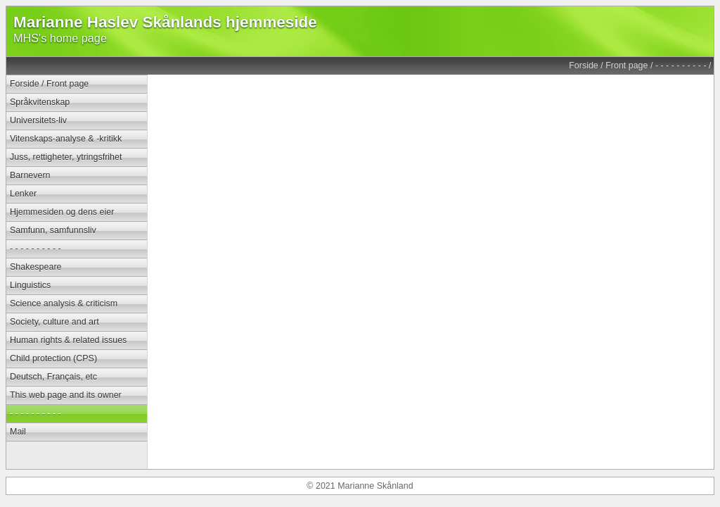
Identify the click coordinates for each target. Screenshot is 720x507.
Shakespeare (35, 267)
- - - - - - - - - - (681, 65)
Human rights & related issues (68, 340)
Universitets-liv (38, 120)
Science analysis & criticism (63, 303)
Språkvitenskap (40, 102)
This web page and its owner (66, 395)
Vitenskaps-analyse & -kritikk (66, 139)
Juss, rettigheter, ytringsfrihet (66, 157)
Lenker (23, 194)
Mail (18, 432)
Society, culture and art (54, 322)
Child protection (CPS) (53, 358)
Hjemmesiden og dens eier (62, 212)
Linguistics (30, 285)
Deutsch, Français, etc (53, 377)
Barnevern (30, 175)
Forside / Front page (608, 65)
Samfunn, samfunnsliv (53, 230)
